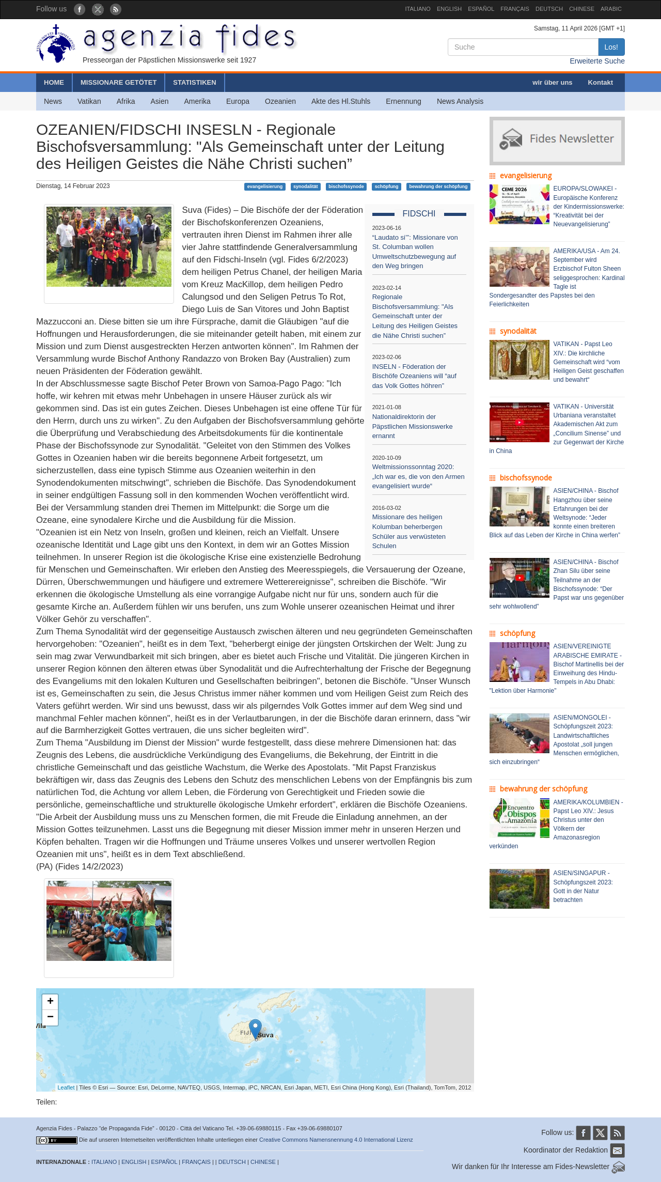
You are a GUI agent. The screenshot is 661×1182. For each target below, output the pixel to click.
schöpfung (387, 186)
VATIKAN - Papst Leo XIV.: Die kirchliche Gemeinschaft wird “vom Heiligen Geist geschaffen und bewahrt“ (589, 361)
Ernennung (403, 101)
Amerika (197, 101)
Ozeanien (280, 101)
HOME (54, 82)
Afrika (126, 101)
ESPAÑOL (481, 9)
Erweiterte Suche (597, 61)
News (53, 101)
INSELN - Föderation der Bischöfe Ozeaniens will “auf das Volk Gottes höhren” (414, 376)
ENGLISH (449, 9)
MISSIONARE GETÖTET (118, 82)
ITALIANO (418, 9)
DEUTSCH (549, 9)
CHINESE (581, 9)
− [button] (50, 1017)
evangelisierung (265, 186)
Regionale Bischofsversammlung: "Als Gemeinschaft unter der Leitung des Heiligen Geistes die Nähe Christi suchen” (415, 316)
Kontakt (600, 82)
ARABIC (611, 9)
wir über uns (552, 82)
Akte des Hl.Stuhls (340, 101)
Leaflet (66, 1087)
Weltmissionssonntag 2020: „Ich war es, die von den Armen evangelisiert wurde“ (418, 476)
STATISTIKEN (194, 82)
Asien (159, 101)
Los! (611, 47)
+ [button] (50, 1002)
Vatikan (89, 101)
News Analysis (460, 101)
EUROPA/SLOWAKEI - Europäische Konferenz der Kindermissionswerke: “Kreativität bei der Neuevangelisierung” (589, 206)
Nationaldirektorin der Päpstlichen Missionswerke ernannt (412, 426)
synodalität (305, 186)
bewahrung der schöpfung (438, 186)
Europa (237, 101)
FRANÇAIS (514, 9)
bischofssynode (346, 186)
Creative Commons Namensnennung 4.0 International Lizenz (336, 1140)
